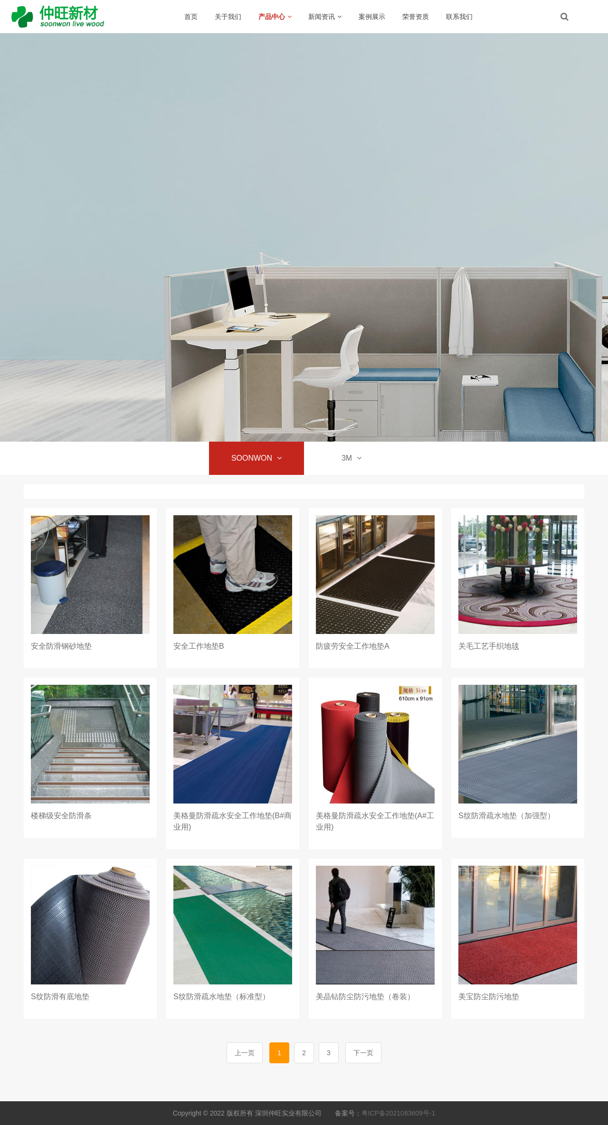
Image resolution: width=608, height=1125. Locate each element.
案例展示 (372, 16)
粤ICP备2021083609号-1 (398, 1113)
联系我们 (459, 16)
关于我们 (228, 16)
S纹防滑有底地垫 (60, 997)
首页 (191, 16)
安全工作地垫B (198, 646)
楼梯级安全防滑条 (61, 816)
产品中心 (275, 16)
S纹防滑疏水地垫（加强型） (506, 816)
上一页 (245, 1053)
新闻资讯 (325, 16)
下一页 (363, 1053)
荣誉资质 (415, 16)
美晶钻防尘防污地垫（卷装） (365, 997)
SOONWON (256, 458)
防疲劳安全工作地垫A (353, 646)
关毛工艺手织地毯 (488, 646)
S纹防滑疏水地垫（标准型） (221, 997)
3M (351, 458)
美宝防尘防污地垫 (488, 997)
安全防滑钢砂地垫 (61, 646)
